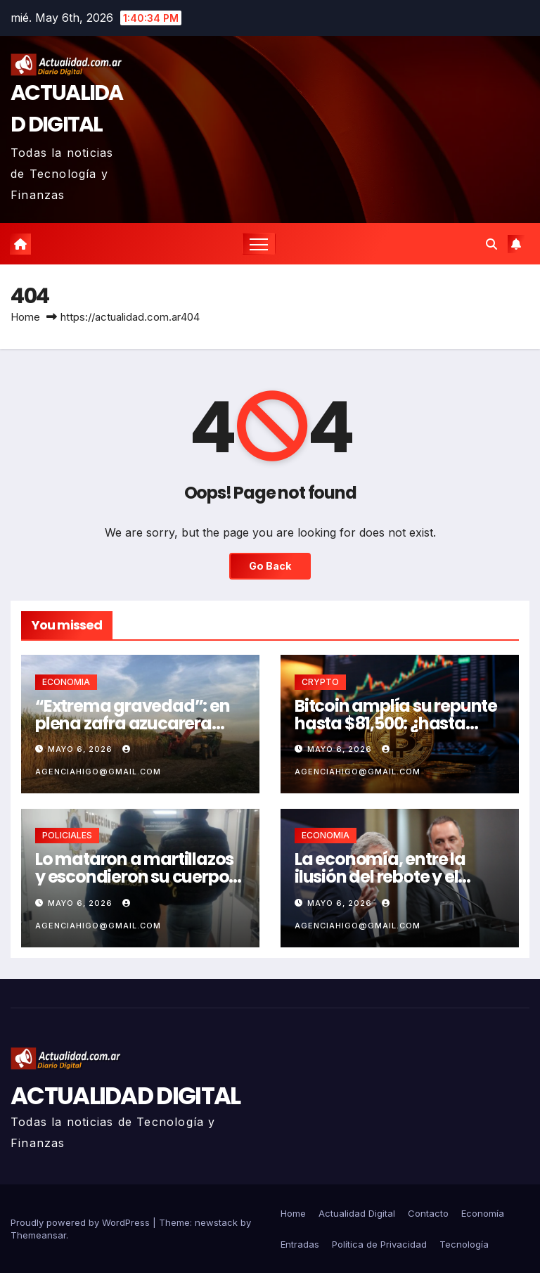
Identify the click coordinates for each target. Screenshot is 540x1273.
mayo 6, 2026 (81, 749)
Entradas (300, 1244)
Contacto (428, 1213)
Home (25, 317)
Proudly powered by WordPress (82, 1222)
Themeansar (38, 1235)
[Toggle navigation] (259, 244)
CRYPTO (320, 682)
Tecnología (464, 1244)
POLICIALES (67, 835)
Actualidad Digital (357, 1213)
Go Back (270, 566)
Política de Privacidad (379, 1244)
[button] (491, 244)
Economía (482, 1213)
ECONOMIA (66, 682)
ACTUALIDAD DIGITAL (125, 1096)
